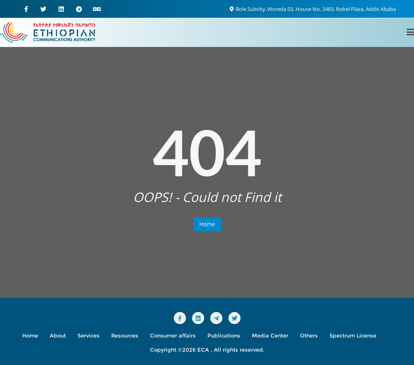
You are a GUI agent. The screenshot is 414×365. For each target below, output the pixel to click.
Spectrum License (353, 335)
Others (309, 335)
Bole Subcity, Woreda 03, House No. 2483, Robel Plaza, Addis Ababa (313, 9)
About (58, 335)
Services (88, 335)
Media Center (270, 335)
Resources (124, 335)
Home (207, 224)
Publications (223, 335)
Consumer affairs (173, 335)
